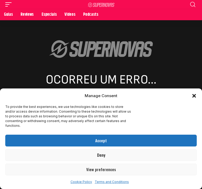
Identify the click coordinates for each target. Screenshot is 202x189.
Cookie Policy (81, 182)
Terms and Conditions (112, 182)
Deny (101, 155)
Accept (101, 140)
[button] (194, 95)
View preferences (101, 169)
